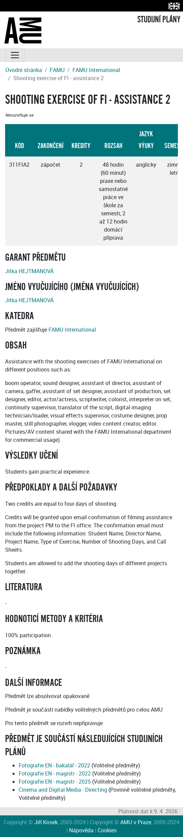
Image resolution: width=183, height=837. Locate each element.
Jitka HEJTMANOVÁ (29, 271)
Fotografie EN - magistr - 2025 (55, 781)
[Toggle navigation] (14, 55)
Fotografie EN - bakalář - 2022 (54, 765)
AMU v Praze (135, 822)
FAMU (57, 70)
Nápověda (81, 830)
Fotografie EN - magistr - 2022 (55, 773)
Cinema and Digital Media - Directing (63, 789)
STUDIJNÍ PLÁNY (158, 19)
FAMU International (96, 70)
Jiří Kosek (46, 822)
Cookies (107, 830)
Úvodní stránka (23, 70)
